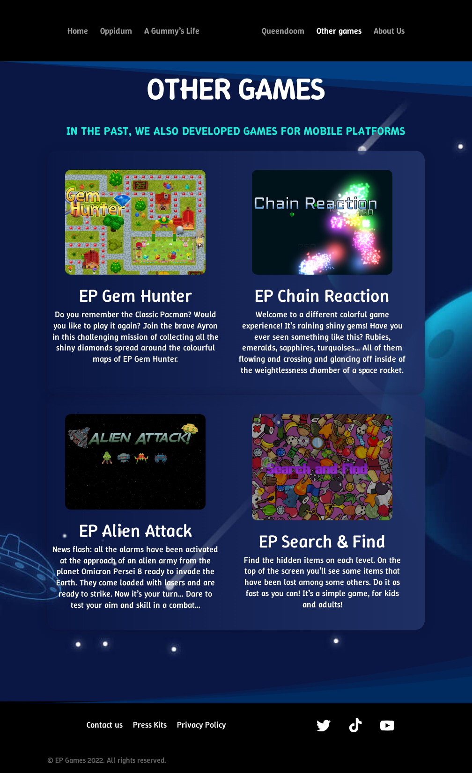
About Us (389, 32)
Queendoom (283, 32)
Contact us (105, 726)
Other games (339, 32)
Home (77, 32)
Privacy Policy (201, 726)
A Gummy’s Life (171, 32)
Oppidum (116, 32)
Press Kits (150, 726)
